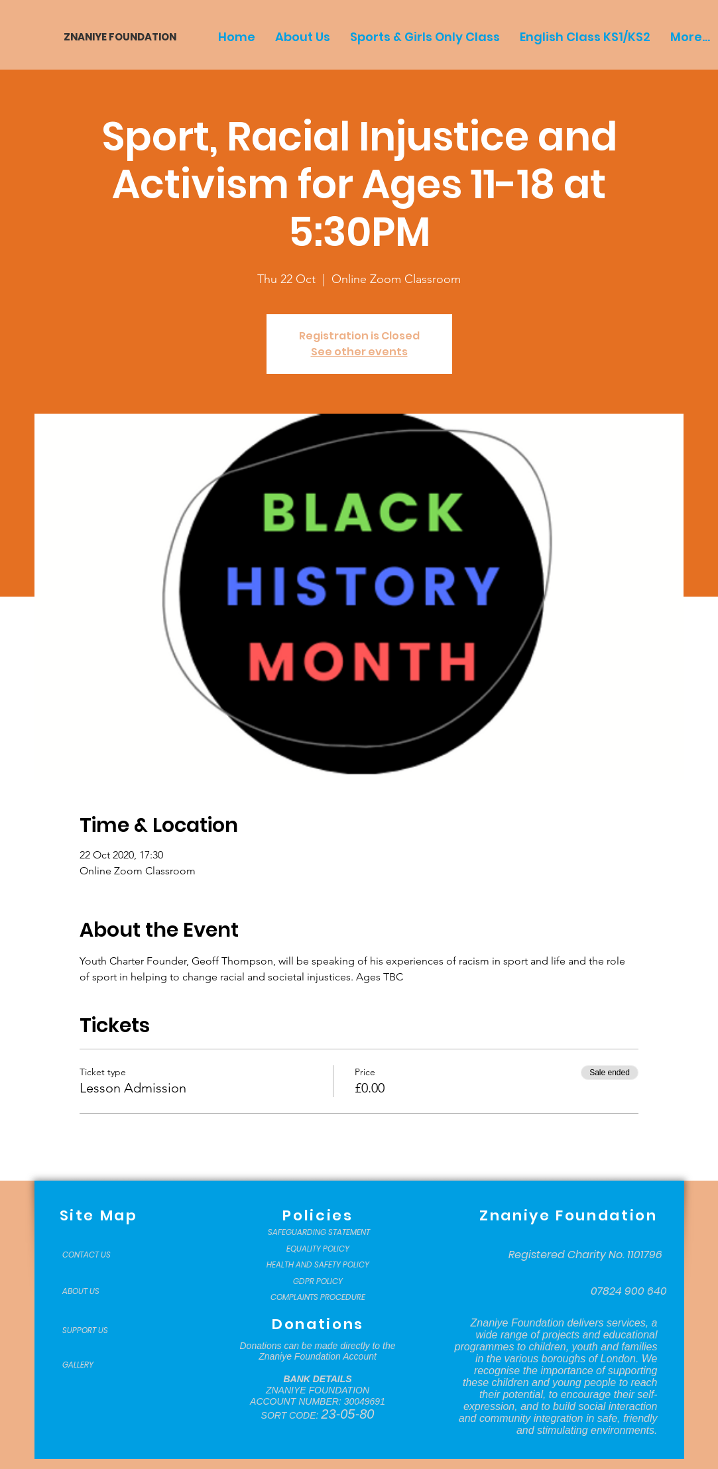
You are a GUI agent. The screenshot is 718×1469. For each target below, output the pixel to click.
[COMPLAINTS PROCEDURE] (318, 1297)
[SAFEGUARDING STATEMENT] (319, 1232)
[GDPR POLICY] (318, 1281)
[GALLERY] (95, 1365)
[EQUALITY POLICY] (318, 1249)
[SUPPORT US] (95, 1330)
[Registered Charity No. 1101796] (585, 1255)
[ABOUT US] (95, 1291)
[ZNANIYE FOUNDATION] (115, 37)
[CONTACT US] (95, 1255)
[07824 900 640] (629, 1291)
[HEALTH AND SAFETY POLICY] (318, 1265)
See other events (359, 351)
